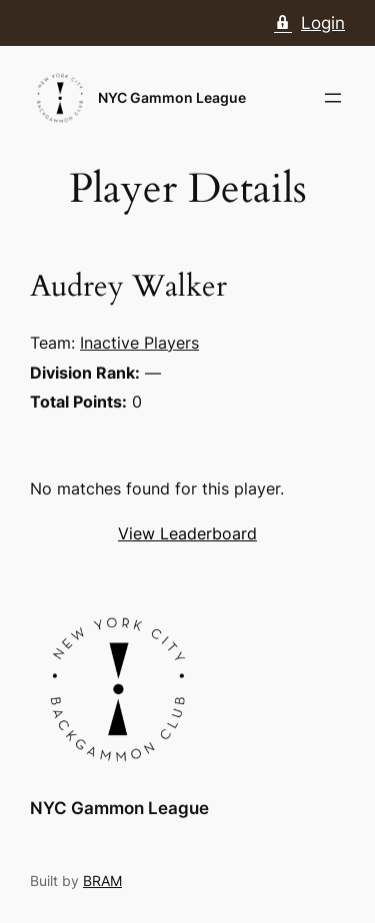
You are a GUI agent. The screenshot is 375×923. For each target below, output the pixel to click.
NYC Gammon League (172, 97)
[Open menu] (333, 98)
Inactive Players (139, 343)
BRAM (102, 880)
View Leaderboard (187, 533)
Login (309, 23)
